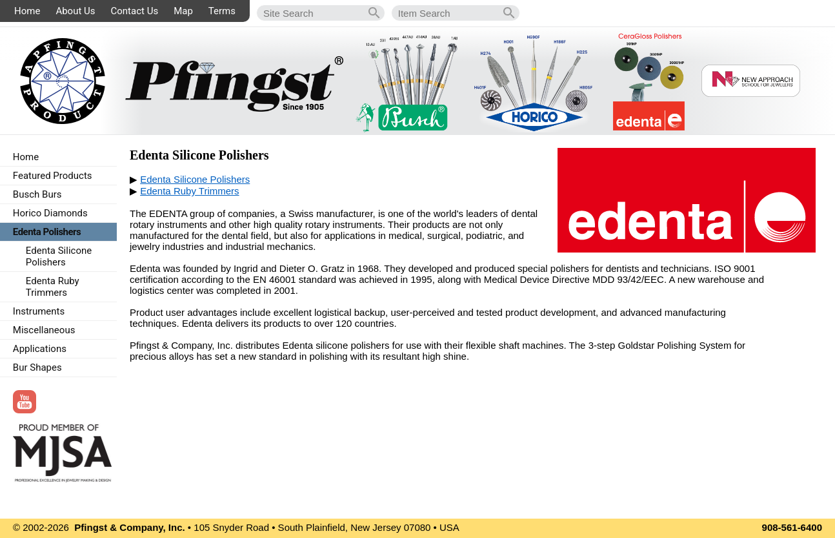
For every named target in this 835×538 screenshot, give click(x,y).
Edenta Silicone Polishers (195, 179)
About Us (75, 11)
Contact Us (135, 11)
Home (27, 11)
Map (183, 11)
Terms (222, 11)
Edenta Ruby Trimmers (189, 190)
